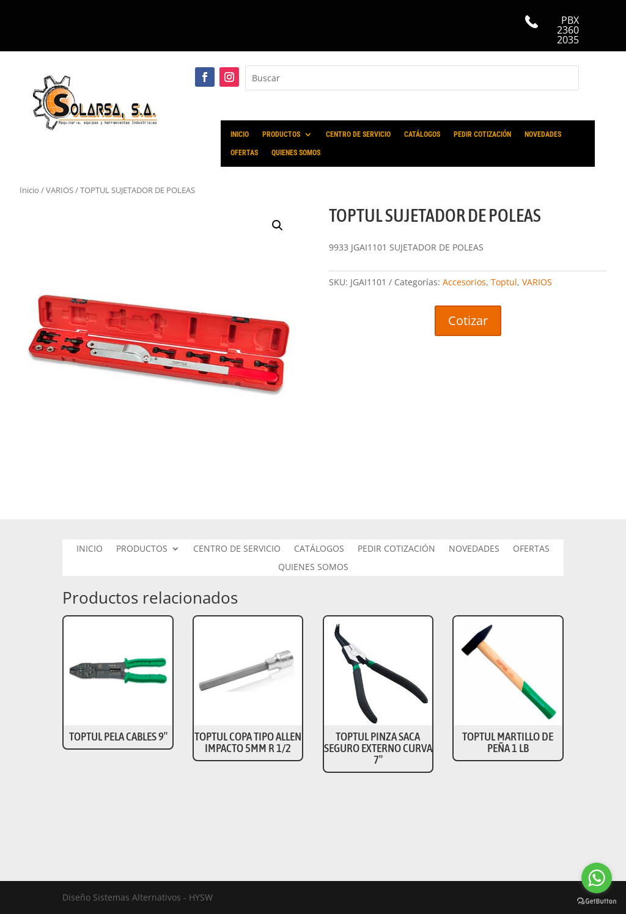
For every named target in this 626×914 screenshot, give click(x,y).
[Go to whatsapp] (596, 878)
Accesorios (464, 282)
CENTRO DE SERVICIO (358, 134)
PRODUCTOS (281, 134)
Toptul (504, 282)
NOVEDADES (543, 134)
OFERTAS (244, 152)
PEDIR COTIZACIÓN (482, 134)
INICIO (239, 134)
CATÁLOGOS (422, 134)
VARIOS (537, 282)
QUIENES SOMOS (295, 152)
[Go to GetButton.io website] (596, 901)
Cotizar (468, 320)
